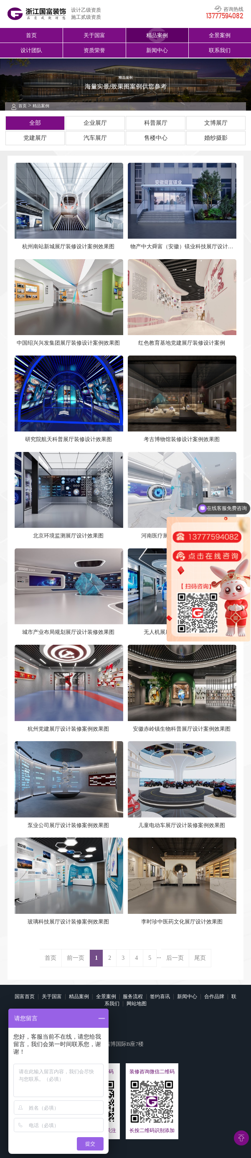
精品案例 (157, 35)
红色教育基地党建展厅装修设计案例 (181, 343)
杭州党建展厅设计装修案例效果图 (68, 729)
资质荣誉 (94, 50)
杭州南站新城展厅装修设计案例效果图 (68, 246)
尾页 (200, 958)
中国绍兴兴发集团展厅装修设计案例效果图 (68, 343)
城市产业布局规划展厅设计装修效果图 (68, 632)
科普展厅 (155, 123)
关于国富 (94, 35)
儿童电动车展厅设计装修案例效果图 (181, 825)
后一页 (175, 958)
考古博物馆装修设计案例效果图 (182, 439)
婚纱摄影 (216, 138)
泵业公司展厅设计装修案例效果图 (68, 825)
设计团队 (31, 50)
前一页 (75, 958)
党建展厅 (35, 138)
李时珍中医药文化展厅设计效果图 (182, 921)
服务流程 (133, 996)
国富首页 (25, 996)
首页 (31, 35)
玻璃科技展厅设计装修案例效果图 (68, 921)
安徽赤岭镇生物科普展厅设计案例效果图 (182, 729)
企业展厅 (95, 123)
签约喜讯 (160, 996)
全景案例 (220, 35)
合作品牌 (214, 996)
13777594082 (224, 16)
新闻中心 (157, 50)
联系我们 (220, 50)
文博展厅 (216, 123)
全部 (35, 123)
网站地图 (137, 1004)
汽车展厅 (95, 138)
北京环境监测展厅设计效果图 (68, 535)
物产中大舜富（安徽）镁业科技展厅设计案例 (181, 246)
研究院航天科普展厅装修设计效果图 (68, 439)
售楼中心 (155, 138)
